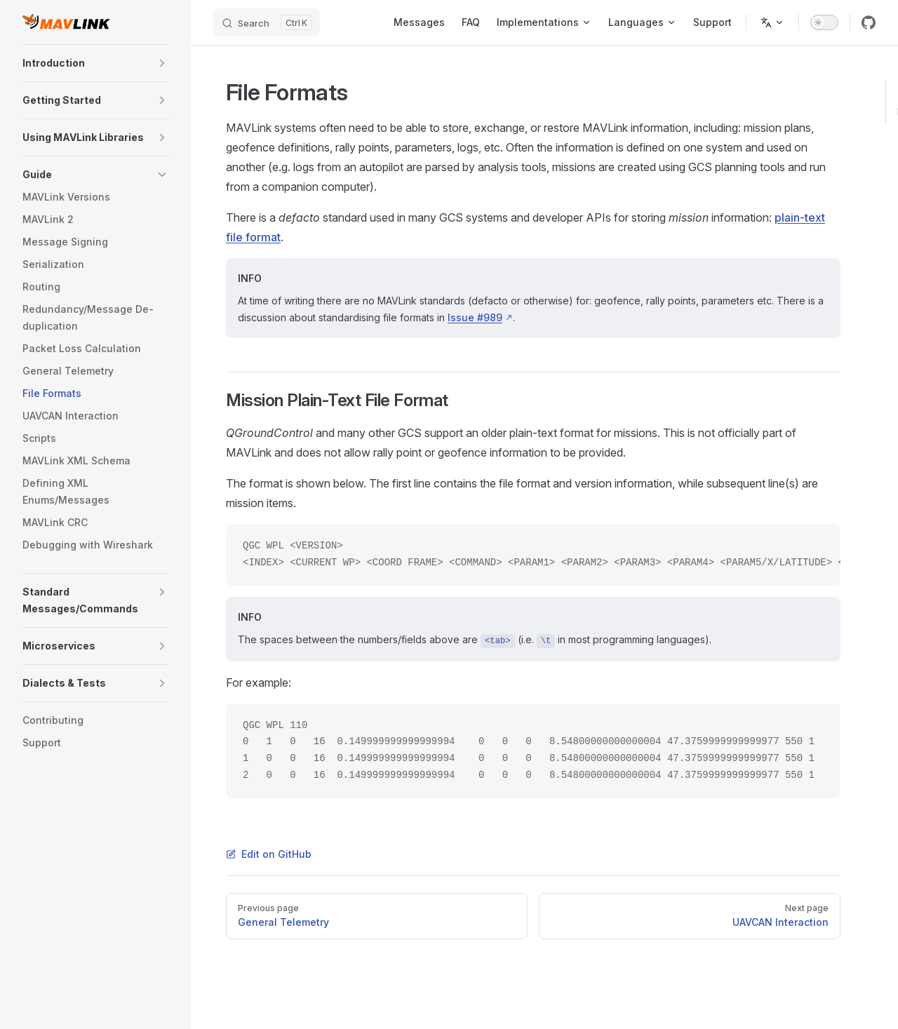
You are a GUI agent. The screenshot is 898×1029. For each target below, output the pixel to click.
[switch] (824, 22)
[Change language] (772, 22)
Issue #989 (475, 317)
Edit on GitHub (268, 854)
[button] (162, 63)
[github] (868, 22)
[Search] (266, 22)
